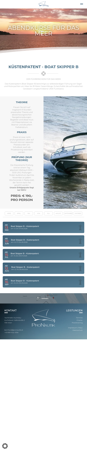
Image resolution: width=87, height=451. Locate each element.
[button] (5, 446)
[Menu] (82, 4)
